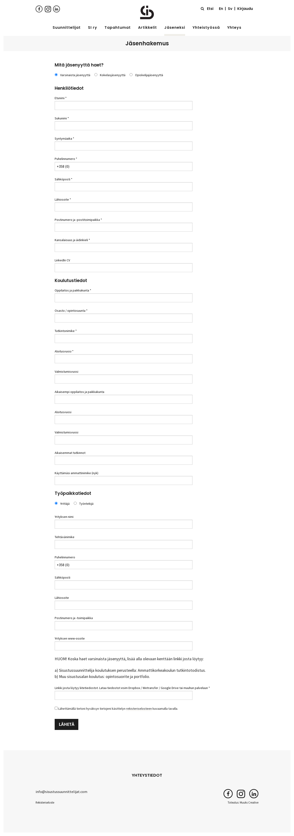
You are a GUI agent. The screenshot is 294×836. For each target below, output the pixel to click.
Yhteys (234, 27)
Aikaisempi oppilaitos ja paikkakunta (79, 392)
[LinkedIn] (56, 8)
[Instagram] (47, 8)
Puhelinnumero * (66, 159)
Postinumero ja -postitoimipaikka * (78, 220)
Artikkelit (147, 27)
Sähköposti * (63, 179)
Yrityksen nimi (64, 517)
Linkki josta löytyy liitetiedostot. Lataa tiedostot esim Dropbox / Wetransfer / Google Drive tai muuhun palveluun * (132, 688)
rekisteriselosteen (139, 708)
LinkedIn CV (62, 260)
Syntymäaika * (64, 138)
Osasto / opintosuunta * (71, 310)
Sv (230, 8)
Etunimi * (61, 98)
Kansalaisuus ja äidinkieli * (72, 240)
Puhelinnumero (65, 557)
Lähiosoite (62, 598)
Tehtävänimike (64, 537)
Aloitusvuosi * (64, 351)
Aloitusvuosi (63, 412)
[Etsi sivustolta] (207, 8)
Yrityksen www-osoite (70, 638)
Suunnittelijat (67, 27)
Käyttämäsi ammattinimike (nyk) (76, 473)
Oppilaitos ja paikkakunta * (73, 290)
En (221, 8)
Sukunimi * (62, 118)
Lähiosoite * (63, 199)
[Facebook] (39, 8)
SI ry (92, 27)
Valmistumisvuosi (66, 371)
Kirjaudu (245, 8)
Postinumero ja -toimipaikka (74, 618)
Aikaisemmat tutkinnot (70, 453)
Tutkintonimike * (66, 331)
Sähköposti (62, 577)
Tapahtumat (118, 27)
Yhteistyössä (206, 27)
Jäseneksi (174, 27)
